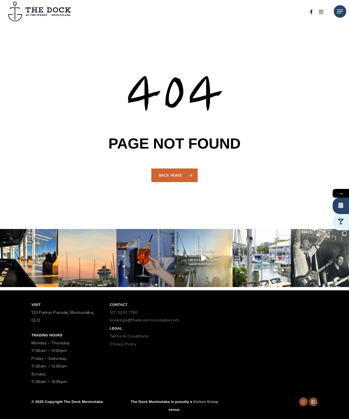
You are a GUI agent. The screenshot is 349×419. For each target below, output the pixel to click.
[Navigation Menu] (340, 11)
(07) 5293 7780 (124, 313)
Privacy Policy (123, 344)
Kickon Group (205, 402)
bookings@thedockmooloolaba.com (144, 320)
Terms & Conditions (129, 336)
